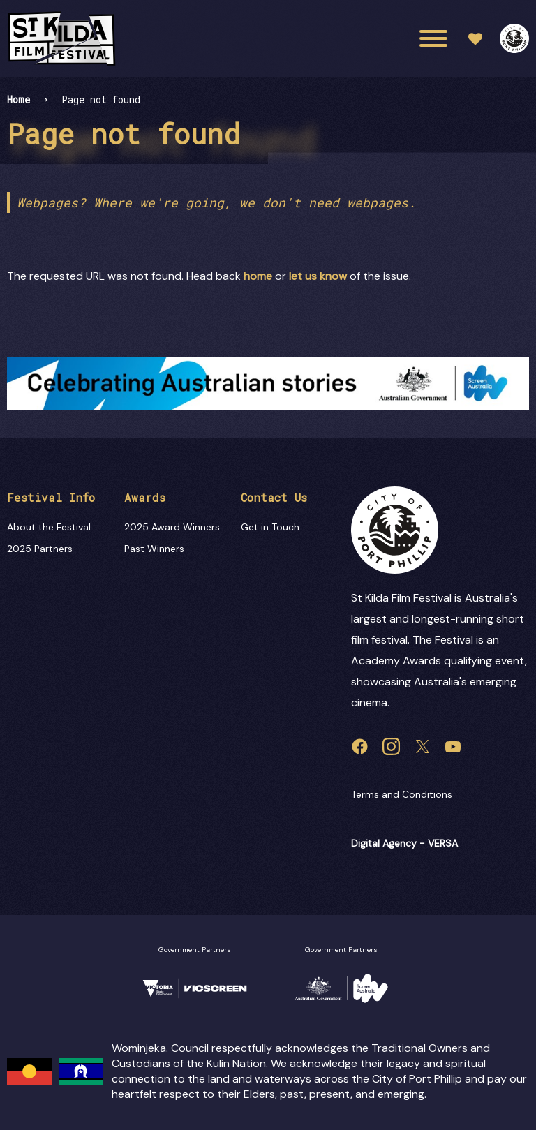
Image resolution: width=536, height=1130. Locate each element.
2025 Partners (40, 548)
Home (18, 99)
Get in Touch (270, 527)
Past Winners (154, 548)
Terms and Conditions (401, 794)
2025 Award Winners (172, 527)
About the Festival (49, 527)
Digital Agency (384, 843)
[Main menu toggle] (433, 38)
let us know (318, 276)
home (258, 276)
